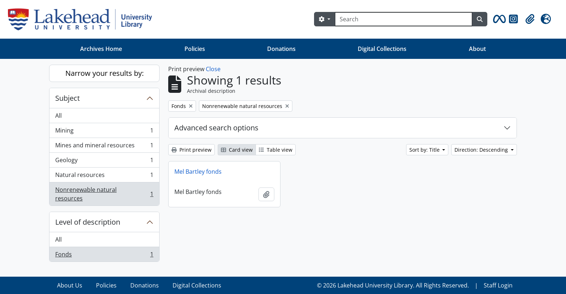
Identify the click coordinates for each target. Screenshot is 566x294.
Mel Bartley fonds (198, 172)
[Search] (404, 19)
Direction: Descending (481, 149)
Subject (67, 98)
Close (213, 69)
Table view (275, 149)
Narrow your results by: (104, 73)
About (477, 49)
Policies (194, 49)
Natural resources (104, 176)
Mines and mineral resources (104, 147)
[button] (498, 19)
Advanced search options (216, 128)
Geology (104, 162)
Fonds (104, 255)
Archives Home (101, 49)
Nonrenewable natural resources (104, 194)
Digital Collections (382, 49)
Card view (237, 149)
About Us (69, 285)
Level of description (87, 222)
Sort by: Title (425, 149)
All (58, 116)
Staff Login (498, 285)
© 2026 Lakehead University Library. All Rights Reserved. (393, 285)
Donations (281, 49)
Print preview (191, 149)
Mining (104, 132)
